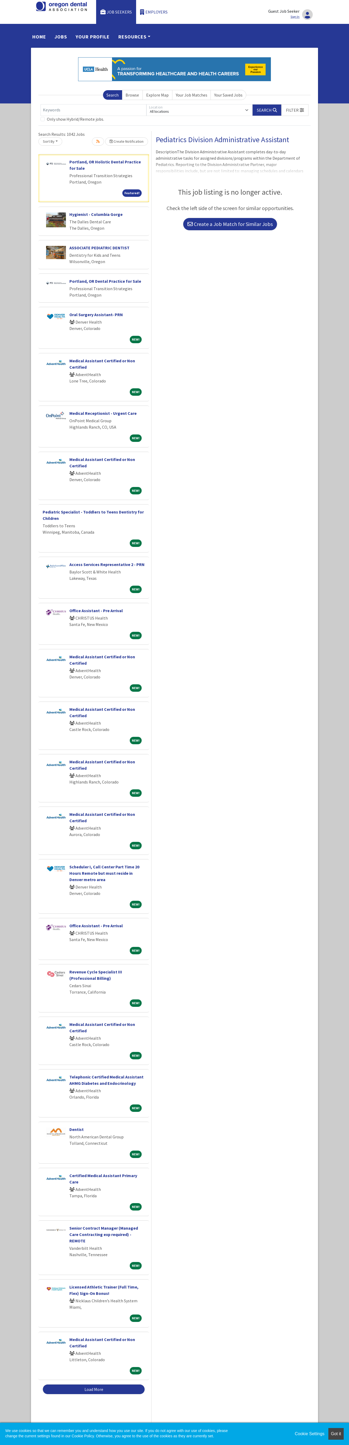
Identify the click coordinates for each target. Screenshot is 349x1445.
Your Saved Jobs (228, 95)
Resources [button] (132, 37)
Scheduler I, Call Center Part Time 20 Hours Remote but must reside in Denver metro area (104, 873)
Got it (336, 1433)
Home (39, 37)
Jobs (61, 37)
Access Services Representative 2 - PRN (107, 564)
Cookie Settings (309, 1433)
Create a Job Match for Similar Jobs (230, 224)
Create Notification (127, 141)
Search (112, 95)
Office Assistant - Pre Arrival (96, 610)
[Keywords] (93, 110)
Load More (93, 1389)
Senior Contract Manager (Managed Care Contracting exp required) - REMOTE (103, 1234)
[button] (294, 110)
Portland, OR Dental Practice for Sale (105, 281)
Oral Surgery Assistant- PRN (96, 314)
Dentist (76, 1129)
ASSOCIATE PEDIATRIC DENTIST (99, 247)
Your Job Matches (191, 95)
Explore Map (157, 95)
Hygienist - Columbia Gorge (96, 214)
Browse (132, 95)
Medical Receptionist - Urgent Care (103, 413)
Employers (154, 12)
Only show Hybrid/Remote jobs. (75, 119)
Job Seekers (116, 12)
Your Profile (93, 37)
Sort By (49, 141)
